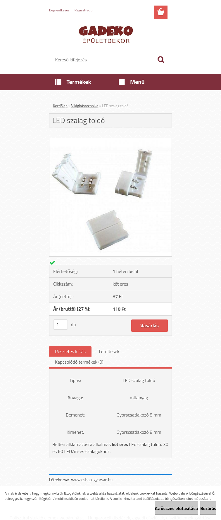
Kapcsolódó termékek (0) (79, 361)
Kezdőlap (60, 106)
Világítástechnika (85, 106)
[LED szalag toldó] (110, 140)
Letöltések (109, 351)
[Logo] (107, 34)
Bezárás (208, 508)
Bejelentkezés (59, 10)
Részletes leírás (70, 351)
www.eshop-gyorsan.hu (92, 479)
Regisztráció (83, 10)
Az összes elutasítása (176, 508)
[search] (161, 59)
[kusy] (60, 324)
